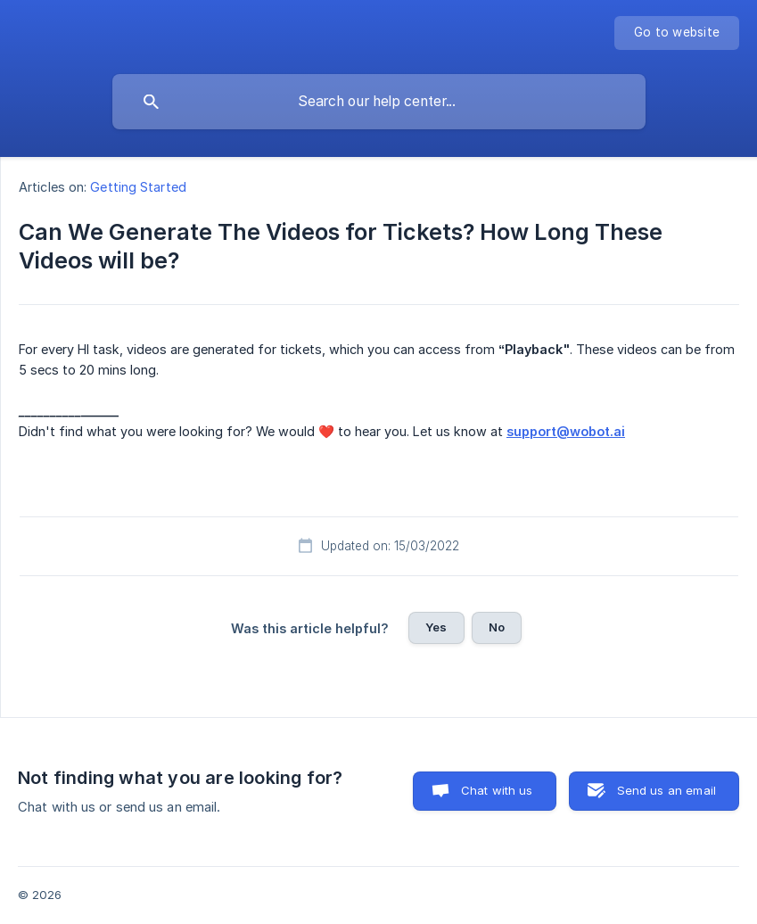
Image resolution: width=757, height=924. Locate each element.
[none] (676, 33)
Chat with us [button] (497, 790)
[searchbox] (379, 101)
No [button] (497, 627)
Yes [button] (436, 627)
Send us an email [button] (666, 790)
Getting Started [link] (138, 186)
